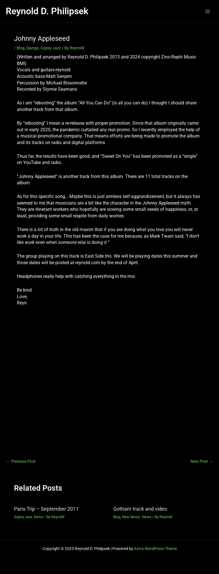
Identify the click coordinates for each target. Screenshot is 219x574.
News (38, 517)
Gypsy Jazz (50, 48)
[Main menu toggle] (208, 11)
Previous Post (21, 462)
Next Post (201, 462)
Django (32, 48)
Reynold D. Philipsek (47, 11)
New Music (131, 517)
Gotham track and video (140, 509)
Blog (21, 48)
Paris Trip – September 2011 (46, 509)
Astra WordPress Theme (155, 548)
